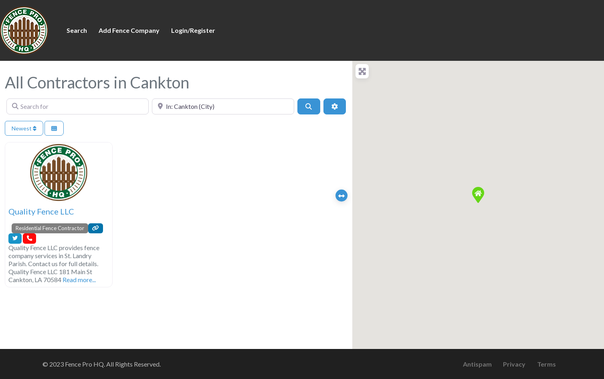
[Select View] (54, 128)
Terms (546, 364)
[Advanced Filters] (334, 106)
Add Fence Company (129, 30)
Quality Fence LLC (41, 211)
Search (77, 30)
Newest (24, 128)
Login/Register (193, 30)
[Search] (308, 106)
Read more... (79, 279)
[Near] (223, 106)
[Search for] (77, 106)
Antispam (477, 364)
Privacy (514, 364)
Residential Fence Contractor (50, 228)
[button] (478, 195)
